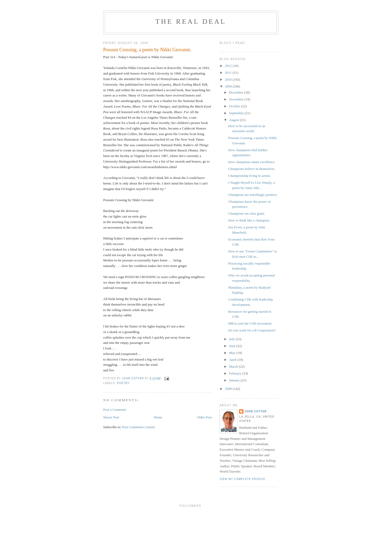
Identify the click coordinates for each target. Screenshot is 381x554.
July (232, 339)
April (233, 360)
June (232, 346)
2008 (229, 389)
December (236, 92)
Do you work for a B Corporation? (252, 330)
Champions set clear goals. (246, 213)
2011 (229, 73)
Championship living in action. (249, 176)
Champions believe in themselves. (251, 169)
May (232, 353)
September (237, 113)
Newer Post (111, 417)
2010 (229, 79)
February (235, 373)
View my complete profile (242, 479)
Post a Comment (114, 410)
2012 (229, 66)
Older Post (204, 417)
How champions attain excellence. (251, 162)
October (235, 106)
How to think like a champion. (249, 220)
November (236, 99)
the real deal (190, 21)
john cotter (255, 411)
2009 (229, 86)
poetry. (123, 383)
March (234, 366)
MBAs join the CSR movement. (250, 323)
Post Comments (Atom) (138, 427)
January (235, 380)
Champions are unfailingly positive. (252, 195)
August (234, 120)
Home (158, 417)
